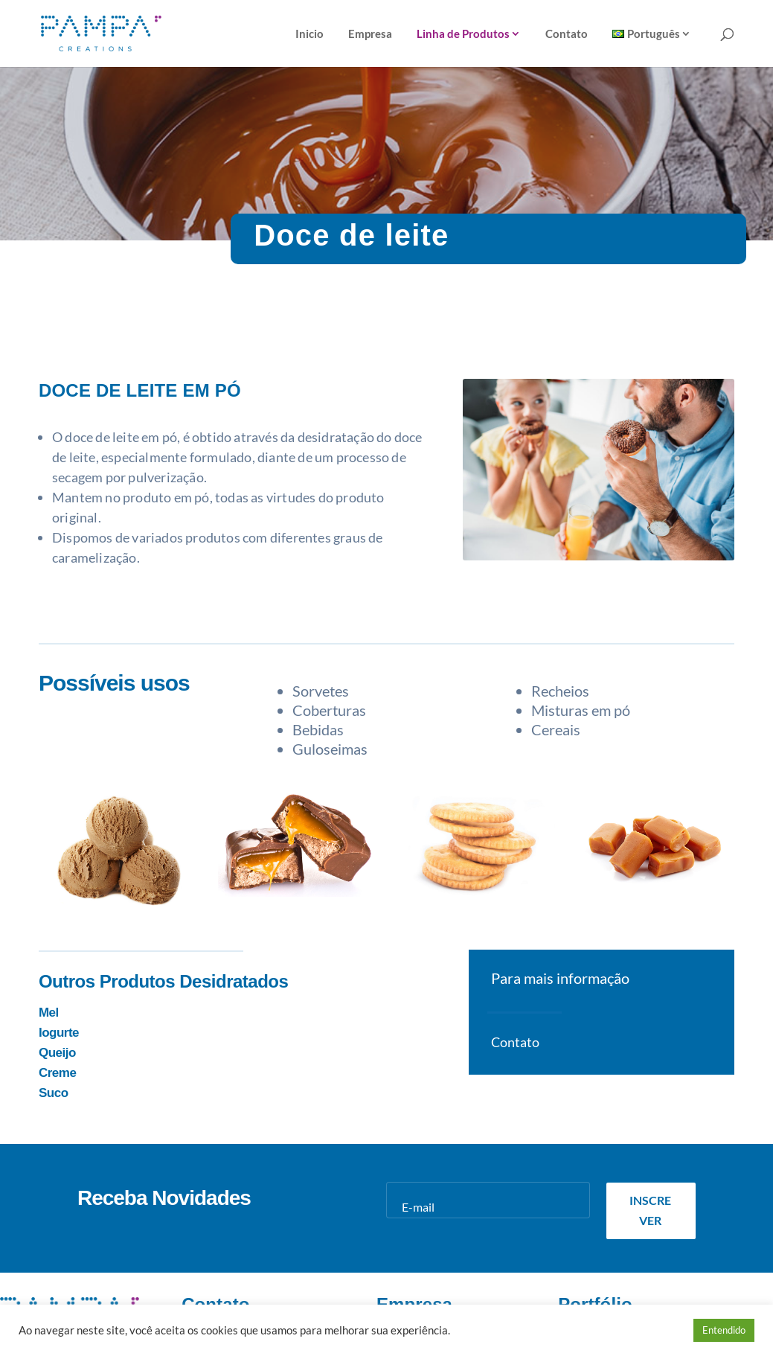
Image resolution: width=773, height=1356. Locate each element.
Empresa (370, 34)
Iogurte (59, 1033)
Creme (57, 1073)
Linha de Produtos (463, 34)
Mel (49, 1012)
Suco (53, 1093)
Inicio (309, 34)
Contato (566, 34)
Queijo (57, 1053)
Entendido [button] (723, 1330)
